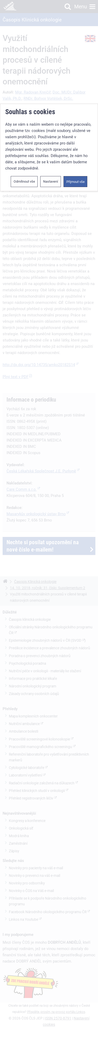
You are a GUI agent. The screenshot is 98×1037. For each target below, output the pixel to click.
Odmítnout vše (24, 181)
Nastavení (50, 181)
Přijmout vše (75, 181)
